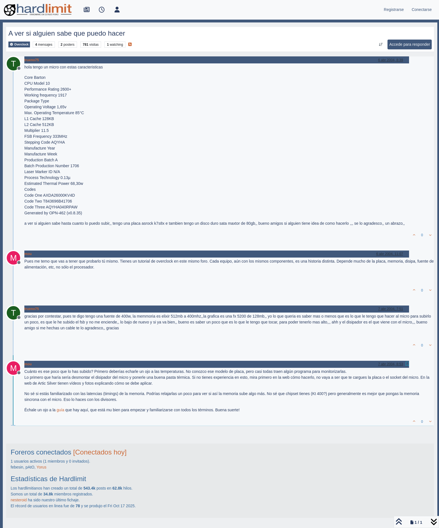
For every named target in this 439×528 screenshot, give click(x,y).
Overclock (19, 44)
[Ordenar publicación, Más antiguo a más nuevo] (380, 45)
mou (28, 254)
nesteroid (19, 500)
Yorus (41, 467)
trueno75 (31, 60)
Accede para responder (409, 44)
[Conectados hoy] (100, 452)
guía (60, 410)
